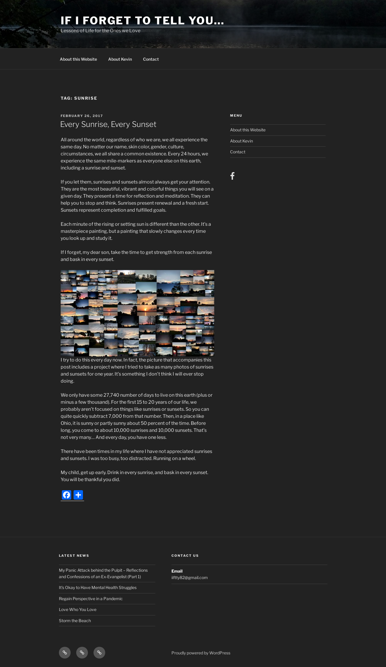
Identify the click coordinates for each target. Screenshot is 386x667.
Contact (151, 59)
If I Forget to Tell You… (143, 20)
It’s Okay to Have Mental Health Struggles (98, 587)
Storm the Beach (75, 620)
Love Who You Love (77, 609)
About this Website (78, 59)
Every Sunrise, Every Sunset (108, 124)
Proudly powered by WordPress (200, 652)
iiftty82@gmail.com (189, 577)
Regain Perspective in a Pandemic (91, 598)
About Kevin (120, 59)
